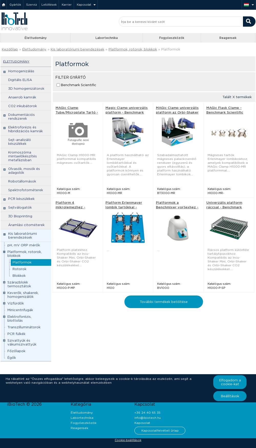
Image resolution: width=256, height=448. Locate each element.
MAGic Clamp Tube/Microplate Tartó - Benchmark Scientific (77, 112)
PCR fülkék (16, 334)
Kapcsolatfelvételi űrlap (160, 430)
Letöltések (49, 4)
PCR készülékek (21, 199)
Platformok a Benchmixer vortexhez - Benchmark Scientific (177, 207)
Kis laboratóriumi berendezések (77, 49)
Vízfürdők (15, 303)
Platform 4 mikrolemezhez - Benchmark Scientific (74, 207)
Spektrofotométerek (25, 190)
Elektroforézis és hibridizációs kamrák (25, 129)
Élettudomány (36, 38)
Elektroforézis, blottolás (19, 318)
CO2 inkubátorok (22, 106)
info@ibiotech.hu (147, 418)
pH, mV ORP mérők (23, 245)
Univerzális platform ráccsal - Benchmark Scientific (224, 207)
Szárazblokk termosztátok (19, 284)
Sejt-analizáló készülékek (19, 142)
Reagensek (228, 38)
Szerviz (31, 4)
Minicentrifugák (20, 310)
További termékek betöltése (164, 302)
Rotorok (19, 269)
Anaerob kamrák (22, 97)
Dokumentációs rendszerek (21, 116)
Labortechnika (106, 38)
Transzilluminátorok (23, 327)
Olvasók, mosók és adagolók (24, 171)
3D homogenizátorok (26, 88)
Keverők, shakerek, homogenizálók (23, 295)
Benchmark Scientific (78, 85)
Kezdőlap (10, 49)
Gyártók (15, 4)
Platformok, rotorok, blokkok (133, 49)
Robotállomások (22, 181)
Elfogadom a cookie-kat (230, 382)
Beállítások (230, 396)
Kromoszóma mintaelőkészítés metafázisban (22, 156)
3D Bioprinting (20, 216)
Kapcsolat (84, 4)
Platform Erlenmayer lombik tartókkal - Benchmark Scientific (123, 207)
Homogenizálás (21, 71)
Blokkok (19, 276)
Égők (11, 358)
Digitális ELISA (20, 80)
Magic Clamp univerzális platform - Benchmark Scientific (126, 112)
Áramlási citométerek (26, 225)
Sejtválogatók (20, 207)
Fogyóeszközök (171, 38)
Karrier (67, 4)
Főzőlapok (16, 351)
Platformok (170, 49)
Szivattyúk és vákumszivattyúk (21, 342)
